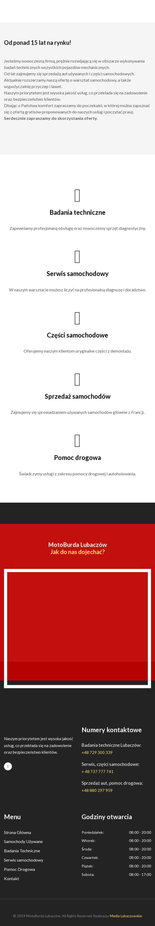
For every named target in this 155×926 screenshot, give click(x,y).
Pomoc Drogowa (19, 869)
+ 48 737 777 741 (97, 771)
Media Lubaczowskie (126, 916)
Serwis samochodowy (78, 273)
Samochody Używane (23, 841)
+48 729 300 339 (97, 752)
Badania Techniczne (22, 850)
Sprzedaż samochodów (77, 396)
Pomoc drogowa (77, 457)
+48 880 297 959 (97, 790)
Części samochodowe (77, 335)
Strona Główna (17, 832)
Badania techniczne (77, 212)
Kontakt (11, 878)
